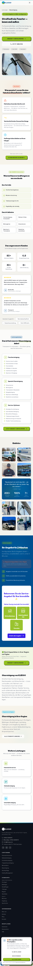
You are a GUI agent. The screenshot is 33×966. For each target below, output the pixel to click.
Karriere (4, 914)
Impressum (4, 926)
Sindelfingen (5, 887)
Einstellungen (16, 952)
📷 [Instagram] (6, 847)
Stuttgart (4, 882)
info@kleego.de (7, 842)
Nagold (4, 891)
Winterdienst (5, 865)
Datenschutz (5, 929)
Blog (3, 916)
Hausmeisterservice (7, 855)
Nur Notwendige (16, 956)
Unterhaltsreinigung (7, 860)
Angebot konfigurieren (16, 39)
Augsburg (4, 901)
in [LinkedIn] (3, 847)
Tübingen (4, 889)
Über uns (4, 911)
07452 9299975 (7, 837)
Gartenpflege (5, 870)
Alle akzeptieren (16, 959)
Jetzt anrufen (16, 44)
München (4, 898)
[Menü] (29, 2)
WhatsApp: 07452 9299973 (10, 840)
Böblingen (4, 884)
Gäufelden (4, 894)
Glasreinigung (5, 868)
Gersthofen (5, 903)
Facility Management (7, 873)
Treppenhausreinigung (8, 863)
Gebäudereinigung (6, 858)
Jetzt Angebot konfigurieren (16, 428)
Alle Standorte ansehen (13, 736)
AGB (3, 931)
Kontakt (4, 919)
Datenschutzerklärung (20, 962)
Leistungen (5, 10)
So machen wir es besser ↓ (16, 157)
